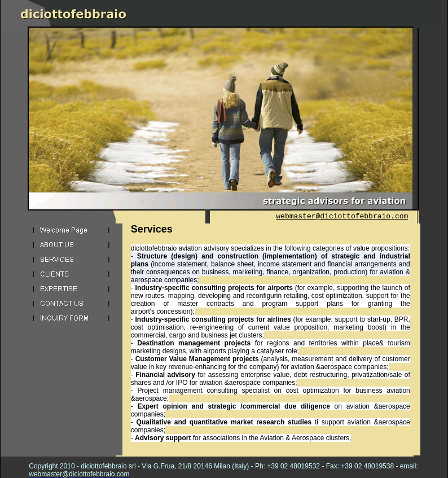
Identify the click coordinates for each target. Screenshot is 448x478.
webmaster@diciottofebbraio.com (342, 216)
